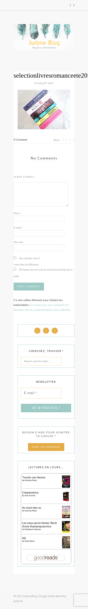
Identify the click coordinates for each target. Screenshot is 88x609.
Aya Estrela (30, 495)
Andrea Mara (31, 480)
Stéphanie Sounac (33, 529)
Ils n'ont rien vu (31, 507)
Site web (18, 242)
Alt (24, 538)
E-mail (18, 228)
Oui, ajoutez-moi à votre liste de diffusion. (27, 261)
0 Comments (20, 139)
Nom (17, 213)
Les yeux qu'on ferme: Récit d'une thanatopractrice (39, 524)
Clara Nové (30, 541)
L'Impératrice (30, 492)
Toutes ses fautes (33, 477)
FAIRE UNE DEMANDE (46, 447)
